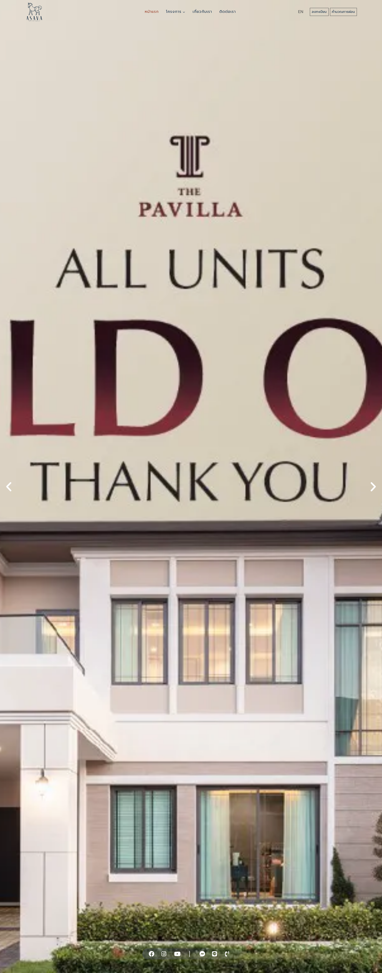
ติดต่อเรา (227, 11)
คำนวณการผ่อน (343, 11)
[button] (9, 486)
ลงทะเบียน (319, 11)
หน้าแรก (152, 11)
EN (300, 12)
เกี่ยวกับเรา (202, 11)
